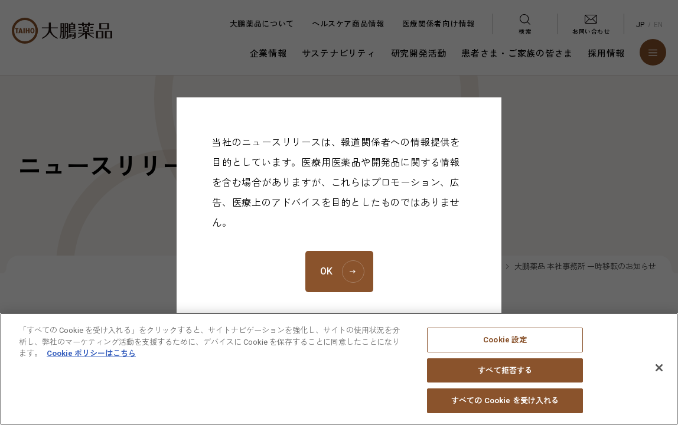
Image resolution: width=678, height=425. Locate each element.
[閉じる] (659, 376)
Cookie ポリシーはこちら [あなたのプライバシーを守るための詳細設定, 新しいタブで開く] (91, 361)
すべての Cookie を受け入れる (505, 409)
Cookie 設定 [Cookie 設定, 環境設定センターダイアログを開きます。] (505, 348)
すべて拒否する (505, 378)
